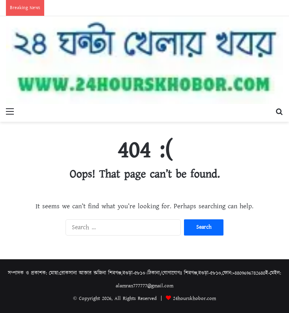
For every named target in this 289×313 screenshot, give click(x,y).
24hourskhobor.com (194, 298)
